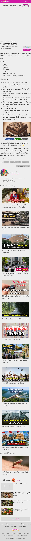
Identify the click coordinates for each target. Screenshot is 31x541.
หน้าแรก (2, 41)
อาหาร (6, 162)
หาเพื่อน (13, 524)
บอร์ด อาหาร (13, 41)
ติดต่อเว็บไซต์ (24, 535)
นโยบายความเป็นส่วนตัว (17, 533)
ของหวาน (25, 162)
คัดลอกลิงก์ (27, 49)
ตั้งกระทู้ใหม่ (15, 519)
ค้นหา (19, 5)
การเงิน (20, 526)
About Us (17, 535)
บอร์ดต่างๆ (13, 5)
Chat (17, 524)
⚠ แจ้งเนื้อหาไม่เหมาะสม (21, 166)
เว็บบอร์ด (5, 5)
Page (24, 526)
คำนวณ (16, 526)
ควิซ (12, 526)
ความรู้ (18, 162)
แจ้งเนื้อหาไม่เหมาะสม (20, 538)
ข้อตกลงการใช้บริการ (5, 533)
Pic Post (28, 524)
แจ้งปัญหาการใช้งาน (10, 538)
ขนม (12, 162)
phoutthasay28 (8, 48)
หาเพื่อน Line (22, 524)
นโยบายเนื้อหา (26, 533)
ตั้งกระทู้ (25, 5)
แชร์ (27, 47)
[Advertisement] (15, 24)
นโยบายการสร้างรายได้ (9, 535)
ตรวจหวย (7, 526)
